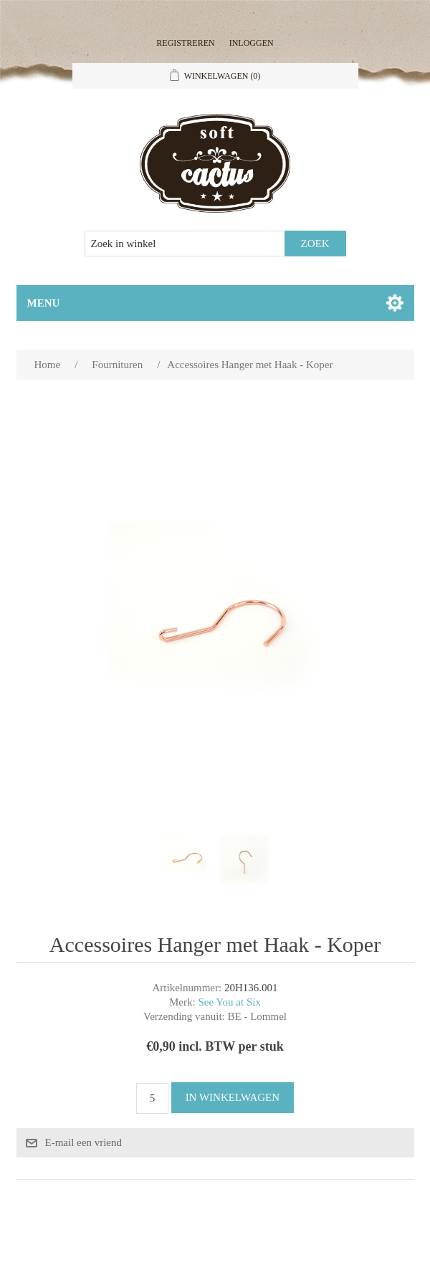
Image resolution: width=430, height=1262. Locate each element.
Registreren (185, 43)
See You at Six (229, 1002)
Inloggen (251, 43)
